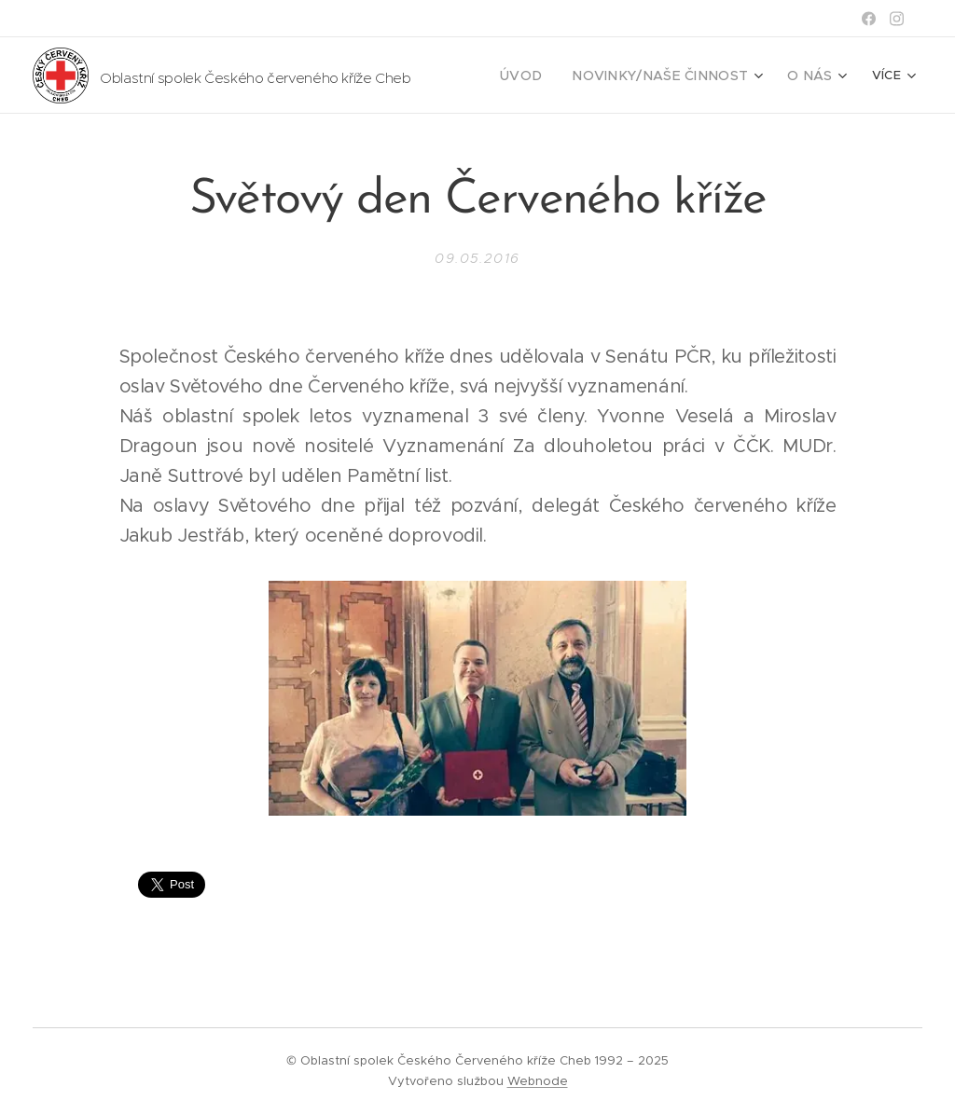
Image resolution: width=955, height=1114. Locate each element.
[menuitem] (551, 75)
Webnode (537, 1081)
